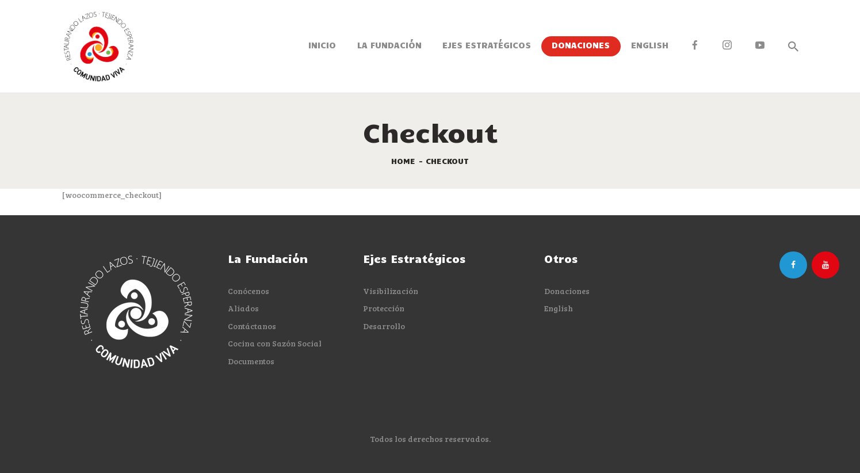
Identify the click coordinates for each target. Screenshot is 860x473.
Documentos (251, 361)
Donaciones (567, 290)
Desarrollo (384, 326)
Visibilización (390, 290)
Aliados (243, 308)
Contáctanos (252, 326)
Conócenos (248, 290)
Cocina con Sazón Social (275, 343)
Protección (383, 308)
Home (403, 161)
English (558, 308)
